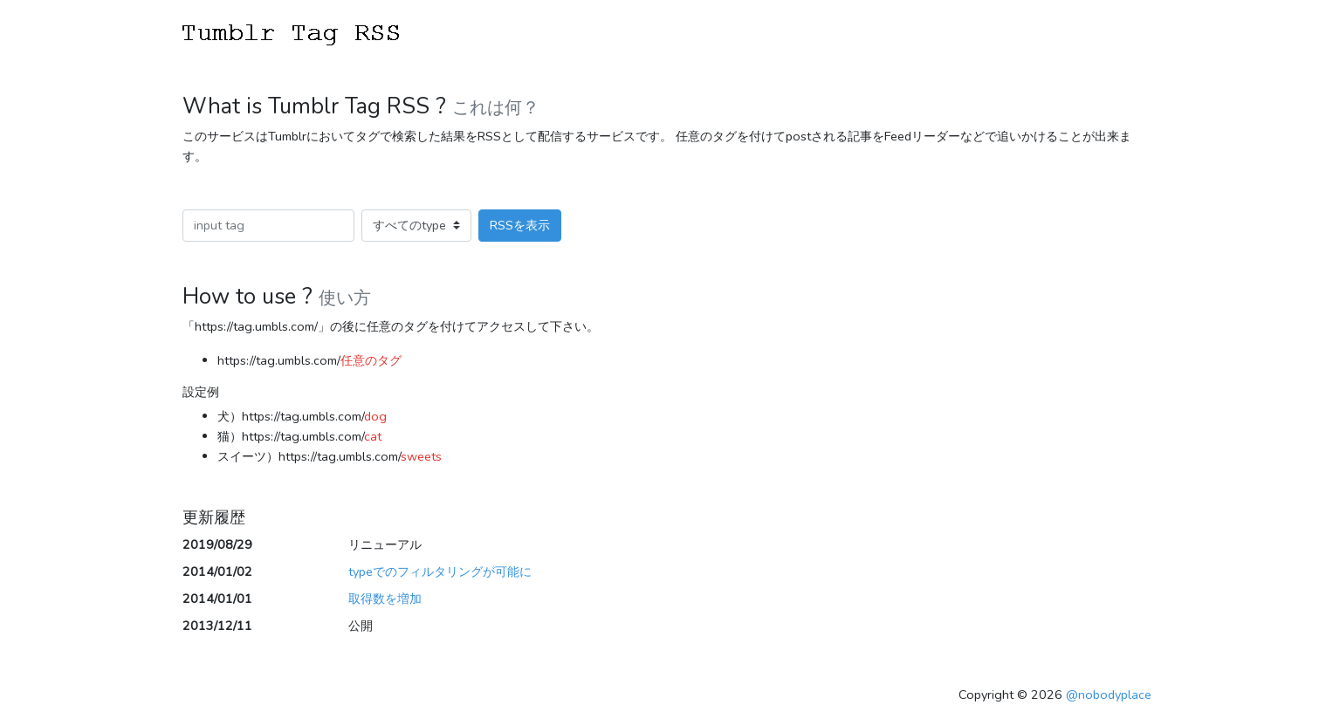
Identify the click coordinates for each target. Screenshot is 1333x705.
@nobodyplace (1108, 694)
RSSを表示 (520, 225)
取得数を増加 (385, 598)
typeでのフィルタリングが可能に (440, 571)
